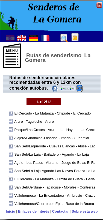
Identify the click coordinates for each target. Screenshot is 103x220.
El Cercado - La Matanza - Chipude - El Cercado (52, 113)
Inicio (10, 211)
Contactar (60, 211)
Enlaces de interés (33, 211)
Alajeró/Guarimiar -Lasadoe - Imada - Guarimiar (51, 138)
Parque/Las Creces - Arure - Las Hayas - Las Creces (55, 130)
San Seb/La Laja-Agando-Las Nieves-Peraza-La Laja (55, 171)
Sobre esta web (85, 211)
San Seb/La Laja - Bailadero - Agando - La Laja (51, 154)
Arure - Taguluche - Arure (33, 121)
